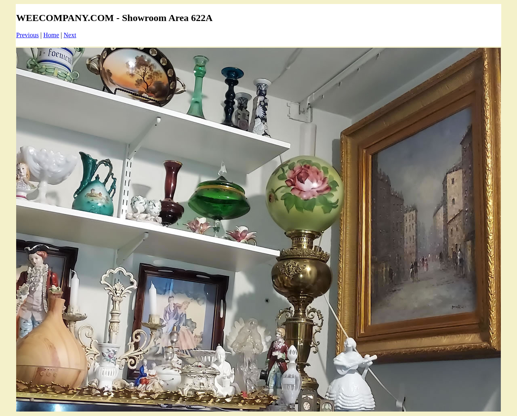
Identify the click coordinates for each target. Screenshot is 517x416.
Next (70, 35)
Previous (27, 35)
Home (51, 35)
